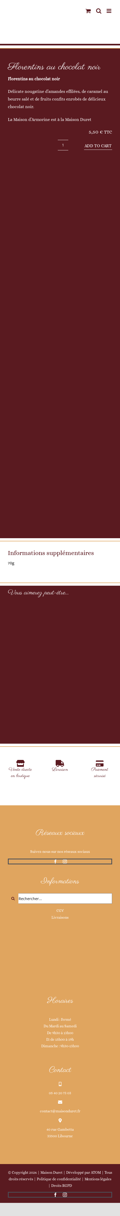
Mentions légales (98, 1179)
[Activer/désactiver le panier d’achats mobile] (88, 11)
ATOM (96, 1172)
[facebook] (55, 861)
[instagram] (65, 861)
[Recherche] (13, 898)
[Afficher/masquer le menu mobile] (109, 11)
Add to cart (98, 145)
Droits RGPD (61, 1185)
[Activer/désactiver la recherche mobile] (98, 11)
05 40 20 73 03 (60, 1093)
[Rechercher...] (60, 898)
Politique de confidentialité (59, 1179)
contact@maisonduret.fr (60, 1111)
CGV (60, 910)
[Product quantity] (63, 145)
